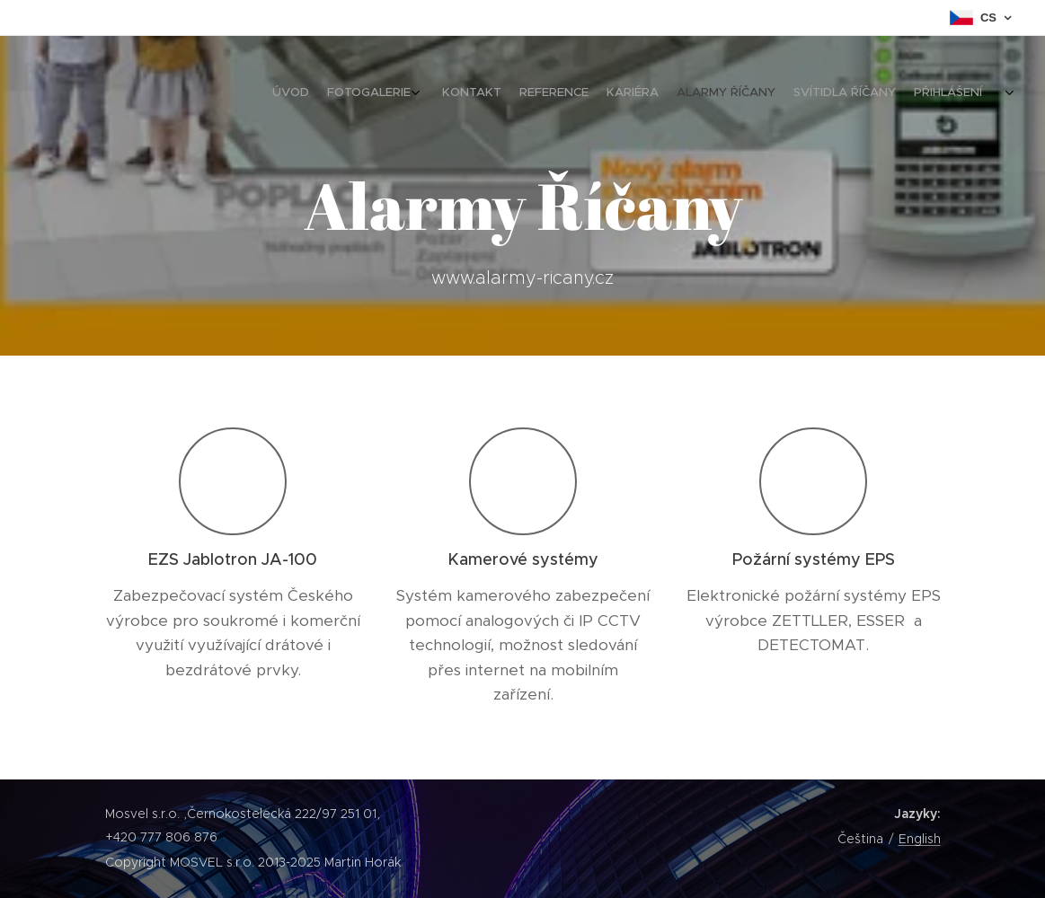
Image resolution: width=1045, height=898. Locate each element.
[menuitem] (858, 94)
